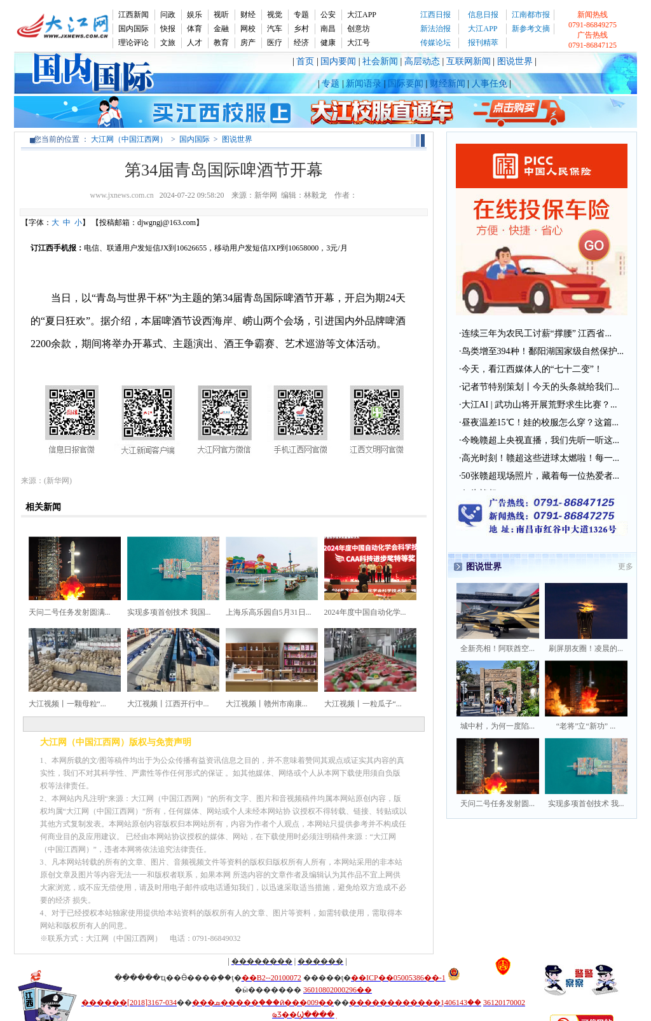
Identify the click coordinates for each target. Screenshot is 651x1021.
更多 (625, 566)
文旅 (167, 42)
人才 (194, 42)
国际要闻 (405, 83)
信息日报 (483, 14)
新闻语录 (363, 83)
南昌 (328, 28)
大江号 (358, 42)
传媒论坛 (435, 42)
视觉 (274, 14)
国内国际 (133, 28)
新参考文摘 (531, 28)
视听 (221, 14)
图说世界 (515, 61)
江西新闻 (133, 14)
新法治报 (435, 28)
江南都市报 (531, 14)
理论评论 (133, 42)
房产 (248, 42)
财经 (248, 14)
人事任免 (489, 83)
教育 (221, 42)
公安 (328, 14)
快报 (167, 28)
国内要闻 (338, 61)
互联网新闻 (468, 61)
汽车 (274, 28)
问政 (167, 14)
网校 (248, 28)
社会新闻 (380, 61)
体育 (194, 28)
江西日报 (435, 14)
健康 (328, 42)
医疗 (274, 42)
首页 (305, 61)
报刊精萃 (483, 42)
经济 (301, 42)
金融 (221, 28)
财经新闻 (447, 83)
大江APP (361, 14)
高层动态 (422, 61)
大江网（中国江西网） (129, 139)
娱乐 (194, 14)
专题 (301, 14)
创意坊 (358, 28)
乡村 (301, 28)
